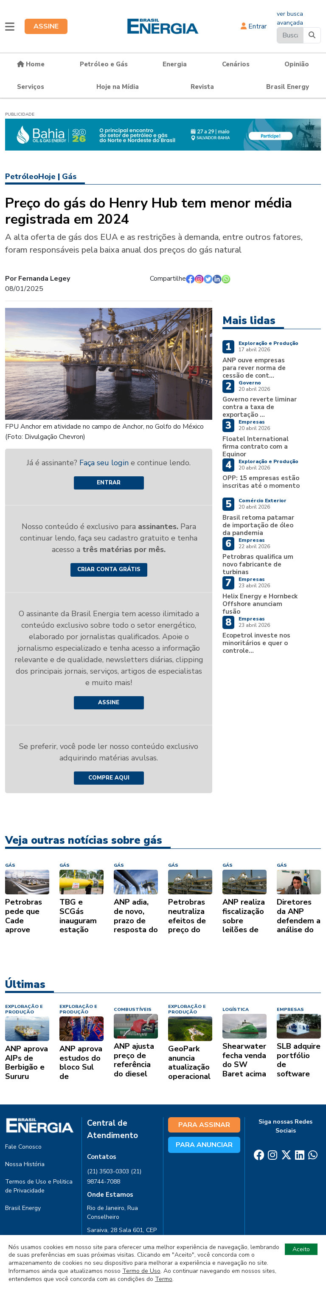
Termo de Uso (141, 1271)
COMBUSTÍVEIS (133, 1009)
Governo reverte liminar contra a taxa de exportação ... (259, 407)
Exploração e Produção (268, 343)
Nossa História (25, 1164)
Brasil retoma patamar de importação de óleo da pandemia (258, 525)
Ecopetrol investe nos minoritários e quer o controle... (256, 643)
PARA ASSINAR (204, 1125)
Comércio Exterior (263, 500)
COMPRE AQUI (108, 778)
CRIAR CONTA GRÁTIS (109, 569)
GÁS (10, 865)
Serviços (30, 87)
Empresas (252, 421)
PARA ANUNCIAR (204, 1145)
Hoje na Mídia (117, 87)
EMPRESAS (290, 1009)
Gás (69, 176)
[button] (9, 26)
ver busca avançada (290, 18)
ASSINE (46, 26)
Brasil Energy (287, 87)
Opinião (296, 64)
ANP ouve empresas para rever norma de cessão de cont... (254, 367)
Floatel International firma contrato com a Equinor (255, 446)
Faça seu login (105, 463)
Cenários (236, 64)
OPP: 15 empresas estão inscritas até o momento (261, 481)
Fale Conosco (23, 1147)
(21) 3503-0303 (108, 1171)
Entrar (254, 26)
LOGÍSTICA (235, 1009)
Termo (163, 1279)
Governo (250, 382)
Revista (202, 87)
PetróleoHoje (30, 176)
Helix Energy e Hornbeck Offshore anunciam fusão (260, 603)
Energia (175, 64)
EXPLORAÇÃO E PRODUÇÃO (24, 1009)
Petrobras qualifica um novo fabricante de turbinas (257, 564)
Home (31, 64)
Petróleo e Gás (104, 64)
